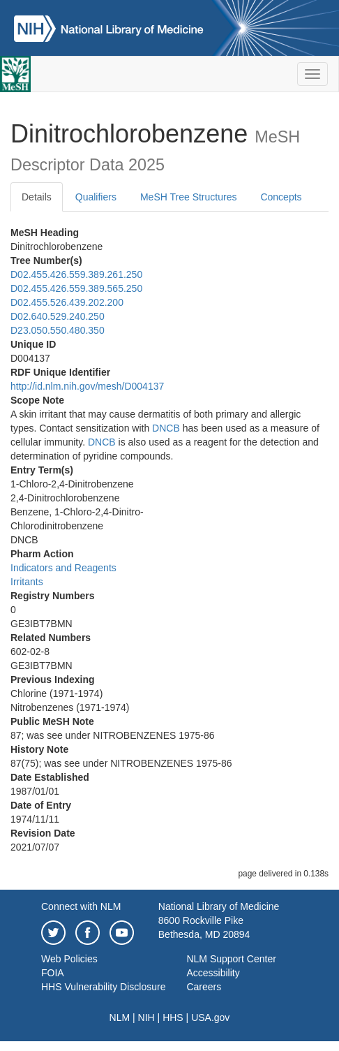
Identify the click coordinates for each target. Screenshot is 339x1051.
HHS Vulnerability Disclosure (103, 986)
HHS (173, 1017)
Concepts (280, 197)
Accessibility (212, 972)
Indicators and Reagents (63, 567)
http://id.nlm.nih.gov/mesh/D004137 (87, 386)
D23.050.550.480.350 (57, 330)
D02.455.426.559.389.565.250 (76, 288)
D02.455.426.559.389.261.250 (76, 274)
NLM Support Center (231, 958)
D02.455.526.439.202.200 (66, 302)
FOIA (52, 972)
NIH (146, 1017)
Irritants (26, 581)
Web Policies (69, 958)
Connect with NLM (81, 906)
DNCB (166, 428)
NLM (120, 1017)
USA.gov (210, 1017)
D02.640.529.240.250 (57, 316)
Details (37, 197)
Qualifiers (95, 197)
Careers (203, 986)
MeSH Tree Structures (188, 197)
